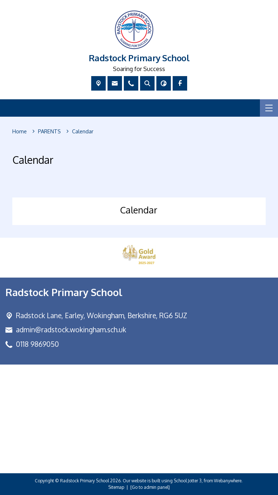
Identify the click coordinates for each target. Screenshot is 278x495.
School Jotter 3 (188, 480)
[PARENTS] (49, 132)
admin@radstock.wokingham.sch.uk (71, 329)
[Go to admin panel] (150, 487)
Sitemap (116, 487)
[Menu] (269, 108)
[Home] (19, 132)
